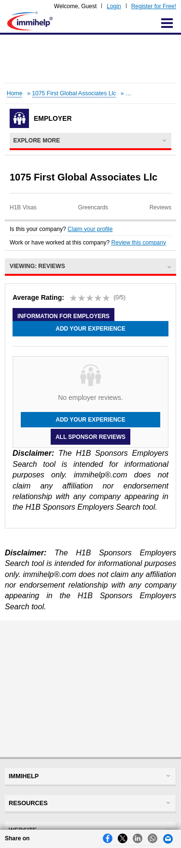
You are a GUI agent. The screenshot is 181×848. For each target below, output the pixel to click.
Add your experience (90, 328)
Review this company (138, 242)
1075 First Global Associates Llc (74, 93)
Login (114, 6)
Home (15, 93)
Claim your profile (90, 229)
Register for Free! (153, 6)
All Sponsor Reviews (90, 436)
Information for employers (63, 316)
